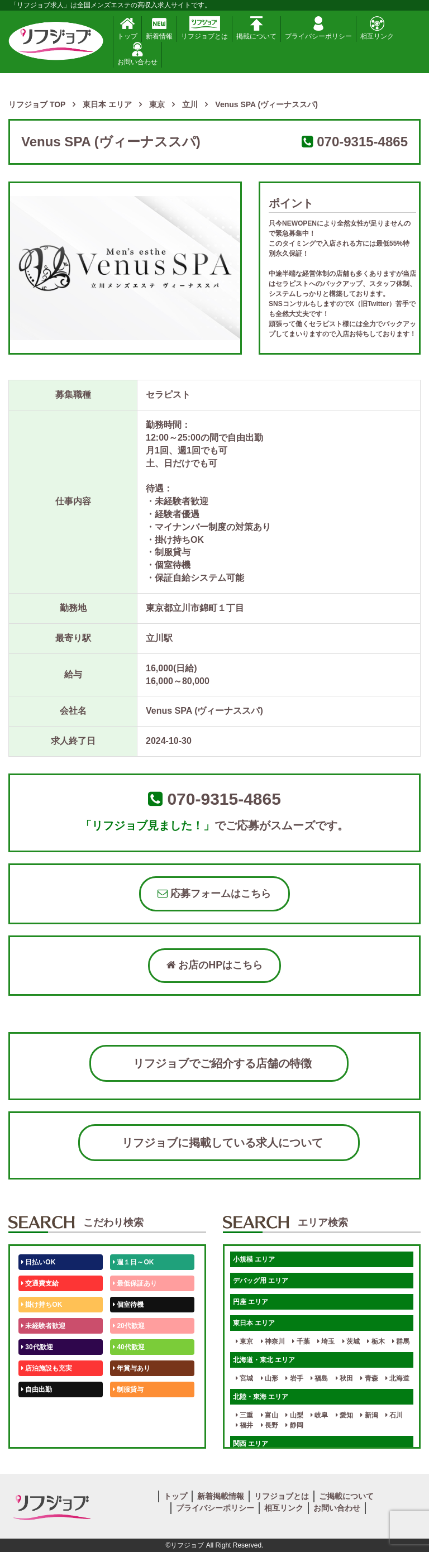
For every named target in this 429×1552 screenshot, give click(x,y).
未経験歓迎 (131, 1411)
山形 (269, 1378)
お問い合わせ (137, 54)
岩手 (294, 1378)
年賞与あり (131, 1368)
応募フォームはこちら (214, 893)
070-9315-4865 (362, 141)
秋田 (344, 1378)
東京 (244, 1341)
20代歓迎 (129, 1326)
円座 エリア (250, 1302)
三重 (244, 1415)
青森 (369, 1378)
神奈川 (273, 1341)
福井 (244, 1425)
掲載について (256, 28)
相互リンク (377, 28)
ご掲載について (346, 1496)
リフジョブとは (204, 28)
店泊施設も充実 (46, 1368)
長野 (269, 1425)
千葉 (300, 1341)
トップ (127, 28)
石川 (394, 1415)
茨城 (351, 1341)
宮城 (244, 1378)
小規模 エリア (254, 1259)
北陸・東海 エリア (260, 1397)
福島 (319, 1378)
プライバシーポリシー (318, 28)
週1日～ (127, 1432)
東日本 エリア (254, 1323)
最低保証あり (135, 1283)
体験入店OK (41, 1432)
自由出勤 (36, 1389)
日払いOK (38, 1262)
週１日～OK (133, 1262)
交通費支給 (40, 1283)
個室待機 (128, 1305)
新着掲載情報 (220, 1496)
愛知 (344, 1415)
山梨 (294, 1415)
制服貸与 (128, 1389)
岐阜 (319, 1415)
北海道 (397, 1378)
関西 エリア (250, 1444)
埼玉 (326, 1341)
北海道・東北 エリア (264, 1360)
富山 (269, 1415)
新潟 (369, 1415)
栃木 (375, 1341)
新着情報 (159, 28)
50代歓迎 (37, 1411)
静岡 (294, 1425)
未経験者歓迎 (43, 1326)
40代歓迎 (129, 1347)
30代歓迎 (37, 1347)
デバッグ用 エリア (260, 1280)
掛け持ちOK (41, 1305)
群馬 (400, 1341)
